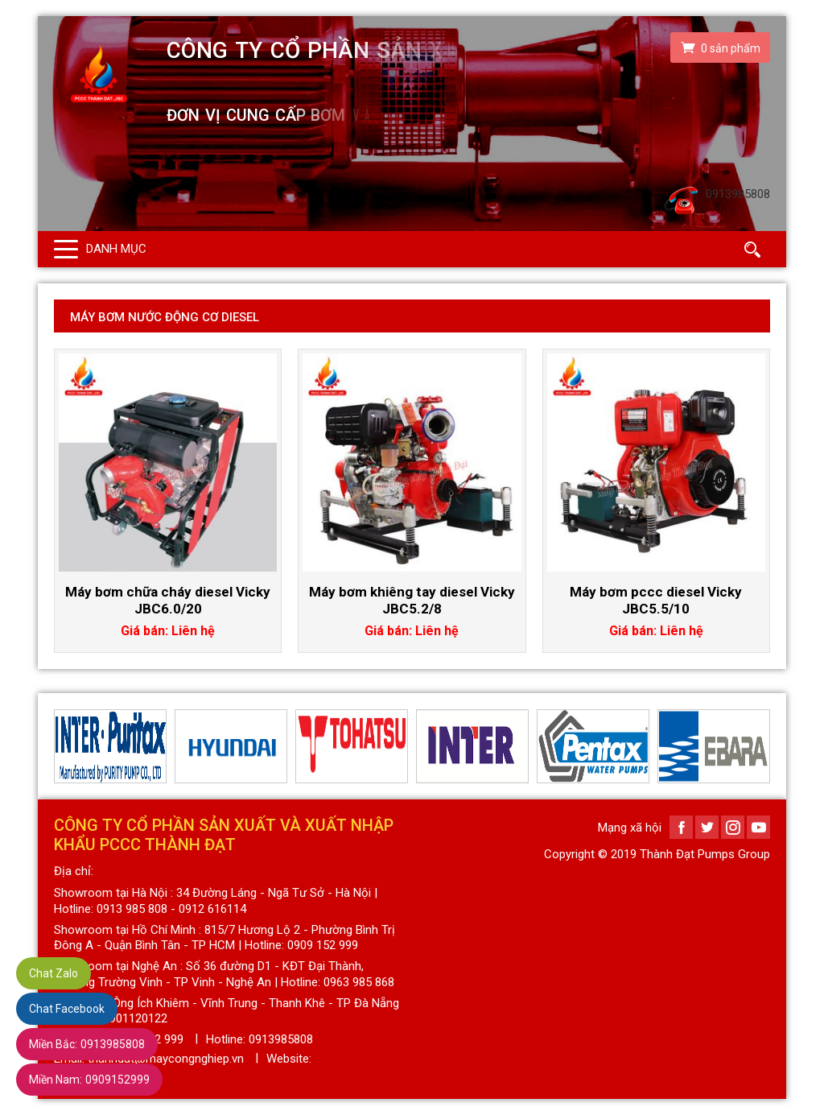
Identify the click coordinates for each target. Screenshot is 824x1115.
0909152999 (89, 1079)
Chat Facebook (67, 1008)
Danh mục (116, 249)
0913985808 (87, 1044)
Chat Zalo (53, 973)
